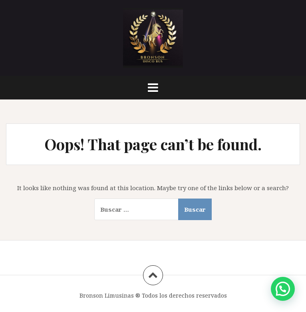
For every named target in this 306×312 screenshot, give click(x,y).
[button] (283, 289)
